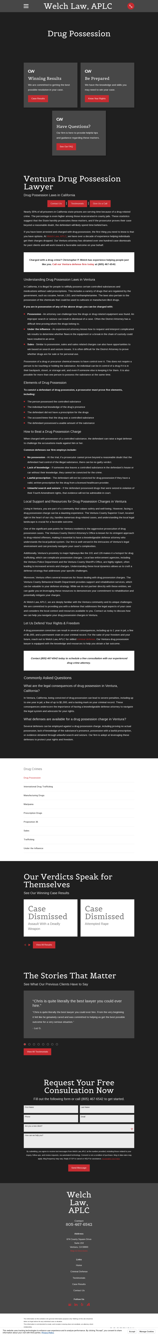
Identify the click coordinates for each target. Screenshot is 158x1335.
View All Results (44, 945)
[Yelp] (82, 1304)
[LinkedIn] (75, 1304)
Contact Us (56, 203)
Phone (27, 1117)
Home (79, 1265)
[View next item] (29, 945)
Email (83, 1117)
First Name (29, 1107)
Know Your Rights (97, 98)
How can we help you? (34, 1135)
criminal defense (86, 639)
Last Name (85, 1107)
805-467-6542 (79, 1224)
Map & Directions (79, 1251)
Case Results (38, 98)
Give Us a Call (100, 203)
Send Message (78, 1168)
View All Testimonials (37, 1051)
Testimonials (77, 203)
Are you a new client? (33, 1126)
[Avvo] (88, 1304)
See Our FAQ (66, 146)
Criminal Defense (79, 1271)
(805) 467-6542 (92, 1099)
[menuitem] (79, 778)
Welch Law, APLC (57, 236)
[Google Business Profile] (69, 1304)
